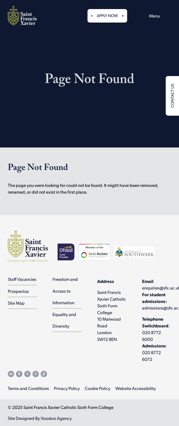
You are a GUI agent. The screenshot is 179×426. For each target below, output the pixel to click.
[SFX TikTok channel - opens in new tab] (44, 374)
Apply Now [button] (107, 15)
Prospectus (18, 291)
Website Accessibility (135, 388)
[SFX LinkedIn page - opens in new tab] (11, 374)
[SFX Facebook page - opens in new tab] (19, 374)
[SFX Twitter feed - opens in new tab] (27, 374)
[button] (138, 15)
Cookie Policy (97, 388)
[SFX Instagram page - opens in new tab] (35, 374)
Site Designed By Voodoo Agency (40, 418)
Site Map (16, 303)
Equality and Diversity (64, 320)
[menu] (160, 15)
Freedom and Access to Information (65, 290)
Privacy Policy (67, 388)
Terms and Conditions (28, 388)
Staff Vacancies (22, 279)
